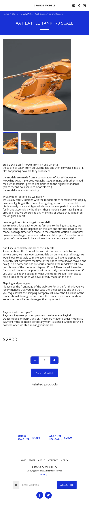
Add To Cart (44, 372)
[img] (29, 413)
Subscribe (66, 484)
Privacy (43, 474)
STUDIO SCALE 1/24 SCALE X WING (25, 438)
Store (15, 13)
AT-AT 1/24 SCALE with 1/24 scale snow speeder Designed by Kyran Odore (56, 438)
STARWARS (26, 13)
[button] (4, 5)
